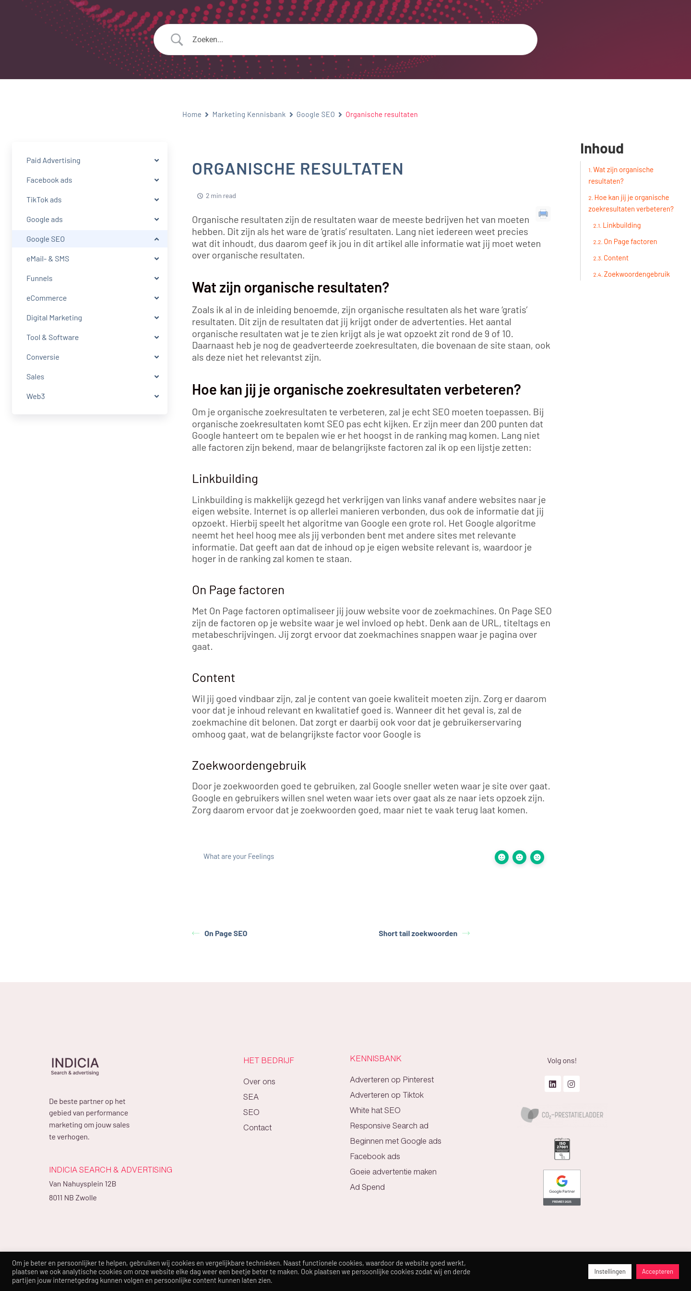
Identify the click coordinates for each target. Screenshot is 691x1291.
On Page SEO (219, 933)
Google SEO (316, 114)
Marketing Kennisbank (249, 114)
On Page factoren (630, 241)
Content (616, 257)
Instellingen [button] (609, 1271)
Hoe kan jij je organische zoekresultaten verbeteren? (631, 203)
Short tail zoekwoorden (424, 933)
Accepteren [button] (657, 1271)
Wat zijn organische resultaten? (621, 175)
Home (192, 114)
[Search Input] (357, 40)
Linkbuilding (622, 225)
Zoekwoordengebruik (637, 274)
